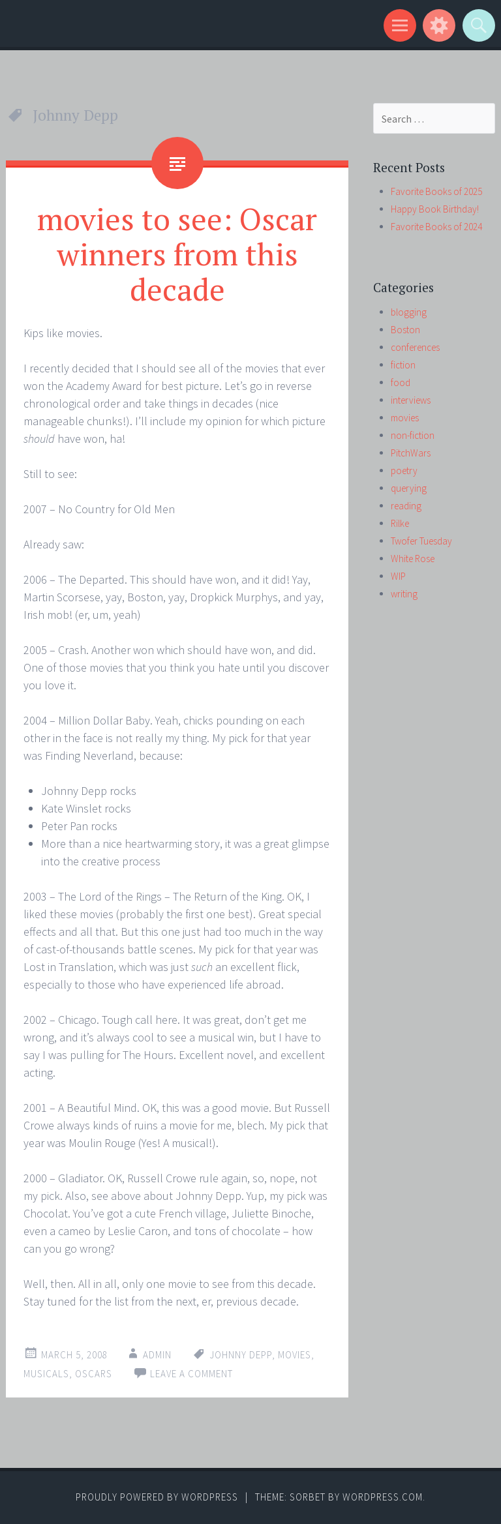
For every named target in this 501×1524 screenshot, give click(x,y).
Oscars (93, 1373)
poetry (404, 470)
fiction (403, 365)
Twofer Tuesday (421, 541)
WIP (398, 576)
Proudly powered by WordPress (157, 1497)
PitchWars (411, 453)
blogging (409, 312)
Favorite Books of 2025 (436, 191)
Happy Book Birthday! (435, 209)
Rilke (400, 523)
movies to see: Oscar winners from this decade (177, 253)
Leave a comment (191, 1373)
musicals (46, 1373)
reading (406, 506)
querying (409, 488)
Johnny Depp (240, 1355)
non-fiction (412, 435)
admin (157, 1355)
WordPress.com (382, 1497)
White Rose (412, 558)
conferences (415, 347)
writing (404, 594)
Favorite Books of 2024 (436, 226)
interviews (411, 400)
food (400, 382)
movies (294, 1355)
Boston (405, 329)
